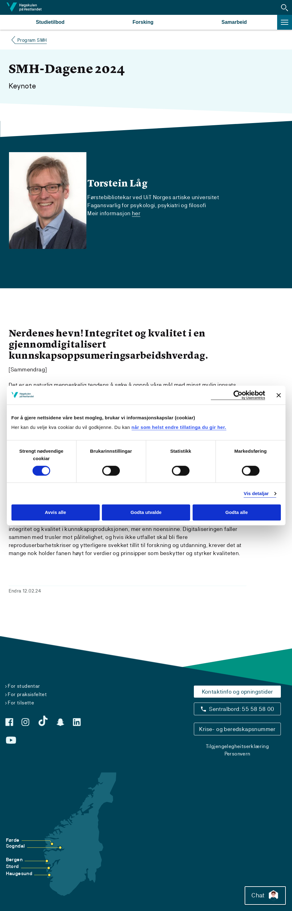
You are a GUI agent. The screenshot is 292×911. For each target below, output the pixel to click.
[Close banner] (279, 395)
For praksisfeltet (27, 694)
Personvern (237, 754)
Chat (265, 895)
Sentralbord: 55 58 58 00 (241, 709)
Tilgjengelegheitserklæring (237, 746)
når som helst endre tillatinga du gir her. (179, 427)
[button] (284, 7)
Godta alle (236, 512)
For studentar (24, 686)
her (136, 213)
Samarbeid (234, 22)
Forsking (143, 22)
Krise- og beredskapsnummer (237, 729)
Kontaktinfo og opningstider (237, 691)
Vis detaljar (256, 493)
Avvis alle (55, 512)
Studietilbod (50, 22)
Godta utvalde (145, 512)
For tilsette (21, 703)
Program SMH (32, 40)
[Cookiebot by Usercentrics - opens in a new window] (238, 395)
